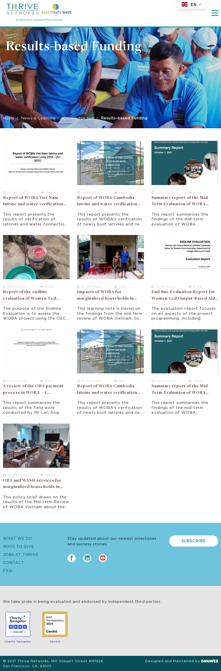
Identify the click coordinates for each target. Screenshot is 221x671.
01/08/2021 (15, 475)
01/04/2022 (15, 192)
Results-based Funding (74, 47)
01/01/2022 (89, 192)
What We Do (17, 538)
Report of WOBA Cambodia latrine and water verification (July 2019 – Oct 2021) (107, 204)
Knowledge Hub (78, 117)
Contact (13, 562)
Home (9, 117)
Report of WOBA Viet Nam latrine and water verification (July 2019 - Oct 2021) (33, 204)
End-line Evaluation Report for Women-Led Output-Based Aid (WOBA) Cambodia (183, 298)
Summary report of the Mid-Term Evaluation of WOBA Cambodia (180, 204)
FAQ (7, 570)
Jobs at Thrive (21, 554)
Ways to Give (18, 546)
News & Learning (38, 117)
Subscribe (193, 540)
